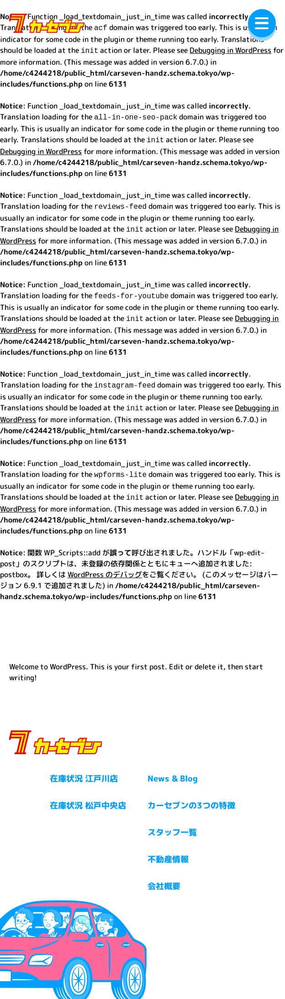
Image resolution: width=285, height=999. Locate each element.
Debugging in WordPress (230, 49)
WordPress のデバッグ (105, 564)
